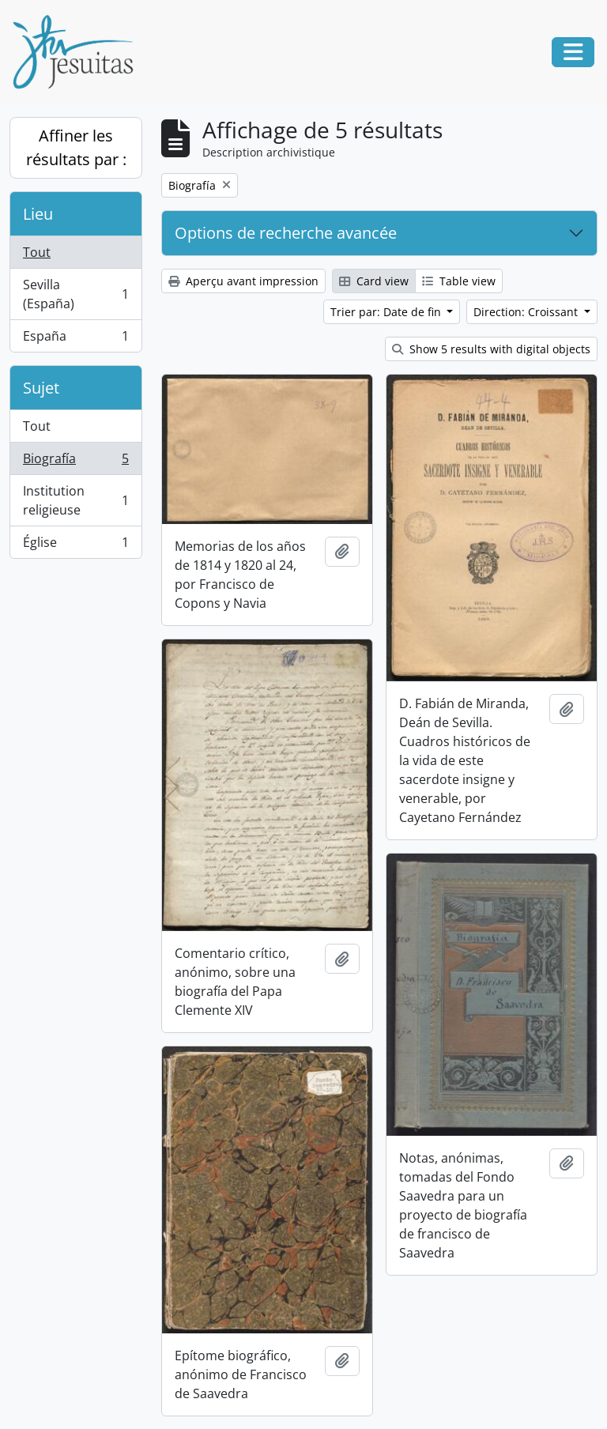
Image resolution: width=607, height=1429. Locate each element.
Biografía (75, 462)
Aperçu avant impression (243, 280)
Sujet (41, 387)
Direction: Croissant (527, 311)
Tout (37, 252)
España (75, 339)
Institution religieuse (75, 500)
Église (75, 545)
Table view (459, 280)
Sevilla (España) (75, 294)
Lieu (38, 213)
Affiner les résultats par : (76, 147)
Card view (374, 280)
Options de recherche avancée (286, 232)
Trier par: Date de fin (387, 311)
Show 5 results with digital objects (491, 348)
